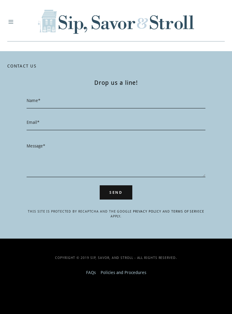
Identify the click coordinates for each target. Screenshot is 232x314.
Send (116, 192)
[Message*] (116, 157)
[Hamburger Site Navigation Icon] (11, 21)
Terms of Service (187, 211)
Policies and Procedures (123, 272)
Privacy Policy (147, 211)
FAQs (91, 272)
